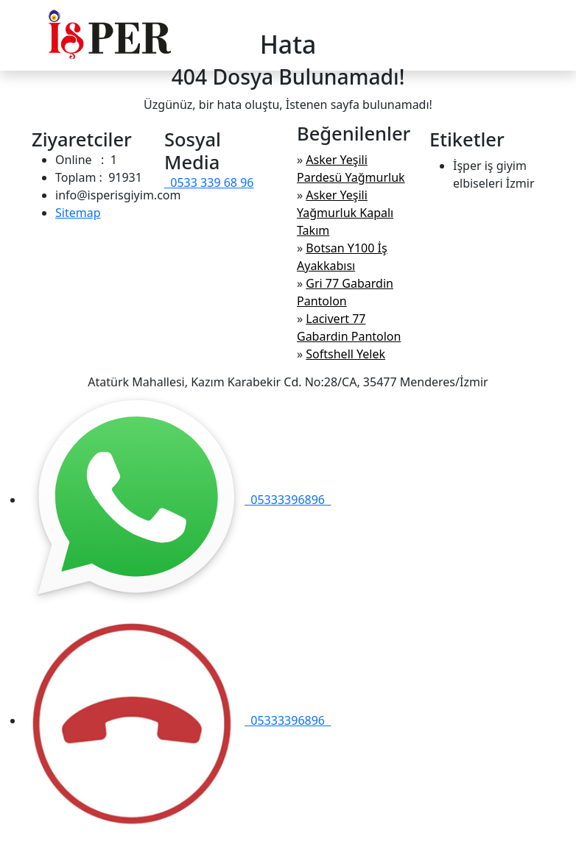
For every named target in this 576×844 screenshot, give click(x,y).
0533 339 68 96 (208, 182)
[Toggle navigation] (534, 35)
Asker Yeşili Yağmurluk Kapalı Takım (345, 212)
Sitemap (78, 213)
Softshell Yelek (345, 354)
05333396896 (177, 500)
